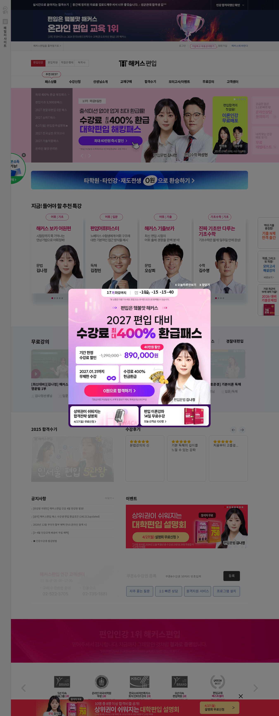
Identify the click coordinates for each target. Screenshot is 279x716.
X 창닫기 (204, 285)
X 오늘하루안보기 (185, 285)
